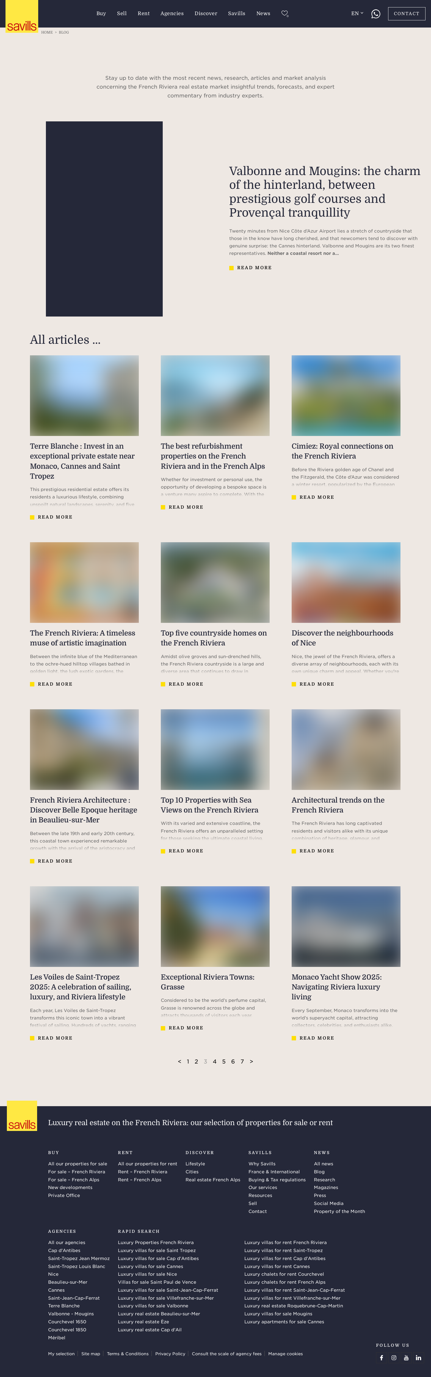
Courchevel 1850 (67, 1329)
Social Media (329, 1203)
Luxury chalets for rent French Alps (284, 1282)
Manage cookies (285, 1353)
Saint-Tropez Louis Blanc (76, 1266)
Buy (101, 13)
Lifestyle (195, 1163)
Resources (260, 1195)
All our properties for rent (147, 1163)
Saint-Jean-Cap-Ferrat (74, 1297)
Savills (237, 13)
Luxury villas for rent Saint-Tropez (283, 1250)
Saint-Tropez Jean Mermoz (79, 1258)
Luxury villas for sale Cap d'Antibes (158, 1258)
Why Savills (261, 1163)
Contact (407, 13)
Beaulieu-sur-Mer (67, 1282)
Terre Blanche (64, 1305)
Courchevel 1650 (67, 1321)
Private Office (64, 1195)
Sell (122, 13)
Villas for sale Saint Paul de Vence (157, 1282)
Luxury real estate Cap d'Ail (150, 1329)
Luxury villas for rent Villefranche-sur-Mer (292, 1297)
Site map (90, 1353)
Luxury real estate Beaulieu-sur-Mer (159, 1313)
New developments (70, 1187)
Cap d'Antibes (64, 1250)
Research (324, 1179)
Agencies (172, 13)
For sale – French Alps (73, 1179)
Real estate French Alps (213, 1179)
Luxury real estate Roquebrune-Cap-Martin (293, 1305)
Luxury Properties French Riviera (156, 1242)
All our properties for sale (77, 1163)
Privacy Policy (170, 1353)
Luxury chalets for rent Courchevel (284, 1274)
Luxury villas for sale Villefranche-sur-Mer (166, 1297)
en (357, 13)
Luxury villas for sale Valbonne (153, 1305)
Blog (319, 1171)
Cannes (56, 1290)
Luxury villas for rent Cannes (277, 1266)
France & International (274, 1171)
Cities (192, 1171)
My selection (61, 1353)
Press (320, 1195)
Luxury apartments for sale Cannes (284, 1321)
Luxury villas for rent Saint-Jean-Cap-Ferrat (294, 1290)
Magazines (326, 1187)
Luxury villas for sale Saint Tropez (157, 1250)
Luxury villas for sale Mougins (278, 1313)
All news (323, 1163)
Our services (262, 1187)
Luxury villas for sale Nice (147, 1274)
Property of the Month (339, 1211)
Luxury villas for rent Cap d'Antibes (284, 1258)
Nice (53, 1274)
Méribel (56, 1337)
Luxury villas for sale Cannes (150, 1266)
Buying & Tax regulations (277, 1179)
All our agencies (66, 1242)
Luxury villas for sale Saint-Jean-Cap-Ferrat (168, 1290)
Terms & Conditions (128, 1353)
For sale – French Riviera (76, 1171)
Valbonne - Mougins (71, 1313)
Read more (254, 267)
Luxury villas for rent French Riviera (285, 1242)
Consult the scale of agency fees (227, 1353)
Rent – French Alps (139, 1179)
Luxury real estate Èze (143, 1321)
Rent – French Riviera (142, 1171)
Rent (144, 13)
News (263, 13)
